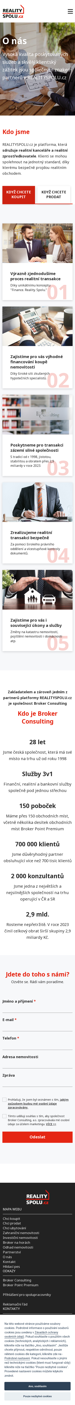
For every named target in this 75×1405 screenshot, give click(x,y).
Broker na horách (16, 1242)
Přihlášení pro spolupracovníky (27, 1294)
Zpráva (8, 1075)
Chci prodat (12, 1223)
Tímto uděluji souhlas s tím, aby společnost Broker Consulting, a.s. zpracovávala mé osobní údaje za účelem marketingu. (38, 1120)
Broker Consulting (17, 1280)
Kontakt (9, 1261)
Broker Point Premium (20, 1285)
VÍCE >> (51, 1124)
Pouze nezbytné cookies (37, 1396)
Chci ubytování (14, 1228)
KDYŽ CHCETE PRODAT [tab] (53, 194)
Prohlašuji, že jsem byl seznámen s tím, (38, 1103)
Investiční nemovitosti (20, 1237)
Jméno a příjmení (19, 1001)
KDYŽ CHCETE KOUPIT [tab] (18, 194)
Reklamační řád (15, 1304)
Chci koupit (11, 1218)
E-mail (9, 1019)
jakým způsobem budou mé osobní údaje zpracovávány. (38, 1103)
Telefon (10, 1038)
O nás (7, 1257)
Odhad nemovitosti (18, 1247)
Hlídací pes (11, 1266)
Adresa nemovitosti (20, 1056)
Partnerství (12, 1252)
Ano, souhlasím (37, 1386)
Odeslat (37, 1137)
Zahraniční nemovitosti (21, 1232)
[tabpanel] (37, 440)
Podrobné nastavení (17, 1358)
